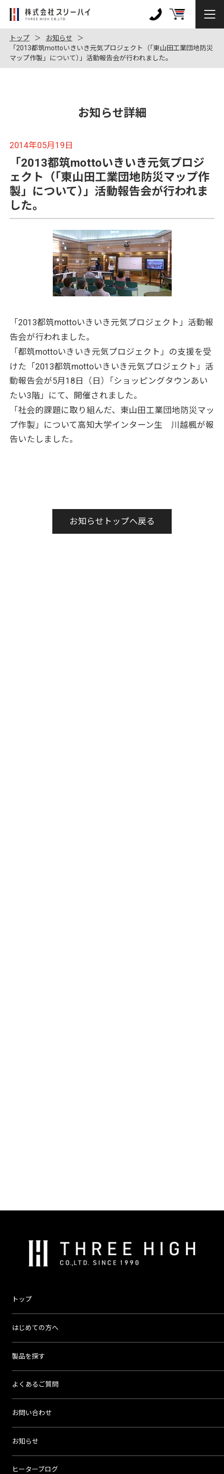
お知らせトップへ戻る (112, 521)
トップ (19, 38)
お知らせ (59, 38)
